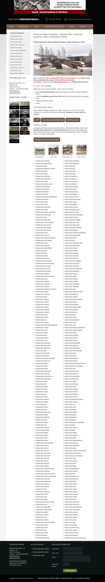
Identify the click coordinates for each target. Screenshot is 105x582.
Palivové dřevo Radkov (42, 414)
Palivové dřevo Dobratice (71, 217)
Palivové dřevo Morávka (42, 363)
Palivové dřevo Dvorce (42, 232)
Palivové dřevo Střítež (70, 463)
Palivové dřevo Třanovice (71, 491)
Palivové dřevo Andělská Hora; (44, 163)
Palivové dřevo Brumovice (42, 189)
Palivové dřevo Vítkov (41, 517)
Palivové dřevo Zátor (41, 530)
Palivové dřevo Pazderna (71, 396)
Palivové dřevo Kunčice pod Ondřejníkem (46, 325)
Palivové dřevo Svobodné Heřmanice (45, 473)
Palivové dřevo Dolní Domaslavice (45, 222)
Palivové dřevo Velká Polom (72, 504)
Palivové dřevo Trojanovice (43, 491)
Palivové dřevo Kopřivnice (17, 73)
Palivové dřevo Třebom (42, 494)
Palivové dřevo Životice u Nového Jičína (75, 537)
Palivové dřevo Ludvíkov (71, 340)
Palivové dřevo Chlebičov (42, 281)
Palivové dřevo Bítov (70, 173)
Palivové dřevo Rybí (70, 425)
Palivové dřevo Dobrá (41, 217)
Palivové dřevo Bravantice (71, 186)
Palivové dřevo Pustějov (71, 412)
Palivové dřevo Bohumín (16, 39)
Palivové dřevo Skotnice (71, 435)
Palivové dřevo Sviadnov (71, 471)
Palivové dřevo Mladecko (71, 358)
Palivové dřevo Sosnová (42, 448)
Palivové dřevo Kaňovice (42, 299)
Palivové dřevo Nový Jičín (17, 67)
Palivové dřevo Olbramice (71, 384)
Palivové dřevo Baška (41, 166)
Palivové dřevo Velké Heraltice (44, 509)
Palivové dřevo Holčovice (71, 258)
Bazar (72, 27)
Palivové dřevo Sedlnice (42, 435)
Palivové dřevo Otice (41, 394)
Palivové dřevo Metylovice (42, 353)
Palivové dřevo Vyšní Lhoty (72, 527)
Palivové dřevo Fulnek (70, 237)
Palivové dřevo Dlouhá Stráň (43, 214)
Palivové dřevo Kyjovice (42, 327)
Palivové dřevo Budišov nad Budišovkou (46, 196)
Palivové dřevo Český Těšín (17, 45)
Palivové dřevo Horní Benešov (44, 261)
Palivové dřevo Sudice (70, 466)
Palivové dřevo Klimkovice (71, 304)
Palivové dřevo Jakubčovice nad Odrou (46, 289)
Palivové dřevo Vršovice (42, 525)
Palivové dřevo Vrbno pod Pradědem (45, 522)
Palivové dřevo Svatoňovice (72, 468)
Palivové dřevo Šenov (70, 473)
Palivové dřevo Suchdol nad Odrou (45, 468)
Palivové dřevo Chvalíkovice (72, 284)
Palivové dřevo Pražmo (42, 407)
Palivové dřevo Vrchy (70, 522)
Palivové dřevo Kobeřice (42, 307)
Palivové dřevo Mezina (71, 353)
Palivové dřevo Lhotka (41, 330)
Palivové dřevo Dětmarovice (72, 209)
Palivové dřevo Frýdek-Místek (72, 235)
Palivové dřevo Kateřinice (42, 304)
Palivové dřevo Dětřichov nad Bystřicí (45, 212)
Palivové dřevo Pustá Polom (43, 412)
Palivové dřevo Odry (41, 384)
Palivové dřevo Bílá (70, 168)
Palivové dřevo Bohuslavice (43, 178)
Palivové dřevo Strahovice (42, 463)
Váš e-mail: (55, 553)
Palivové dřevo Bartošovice (72, 163)
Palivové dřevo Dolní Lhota (72, 222)
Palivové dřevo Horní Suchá (43, 268)
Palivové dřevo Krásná (42, 314)
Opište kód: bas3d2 (55, 565)
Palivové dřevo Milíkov (70, 355)
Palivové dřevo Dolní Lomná (43, 225)
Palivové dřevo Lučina (41, 340)
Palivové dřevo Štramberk (42, 484)
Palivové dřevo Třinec (16, 47)
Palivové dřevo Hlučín (16, 70)
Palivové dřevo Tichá (70, 486)
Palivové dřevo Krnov (15, 65)
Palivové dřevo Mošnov (42, 368)
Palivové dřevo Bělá (70, 166)
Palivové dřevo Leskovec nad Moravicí (75, 327)
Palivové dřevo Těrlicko (71, 484)
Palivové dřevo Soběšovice (72, 445)
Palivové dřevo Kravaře (42, 317)
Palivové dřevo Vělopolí (42, 512)
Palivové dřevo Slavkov (42, 440)
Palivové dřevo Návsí (70, 368)
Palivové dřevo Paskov (42, 396)
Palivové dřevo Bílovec (42, 173)
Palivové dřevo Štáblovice (71, 478)
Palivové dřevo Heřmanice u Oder (73, 243)
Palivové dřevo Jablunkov (42, 286)
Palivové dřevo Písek (41, 404)
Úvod (11, 27)
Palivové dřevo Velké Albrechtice (73, 507)
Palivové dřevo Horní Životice (43, 271)
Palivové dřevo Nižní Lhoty (72, 371)
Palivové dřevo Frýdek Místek (18, 50)
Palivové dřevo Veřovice (42, 514)
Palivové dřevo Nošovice (71, 373)
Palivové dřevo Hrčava (42, 278)
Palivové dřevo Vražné (71, 519)
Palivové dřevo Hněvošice (71, 253)
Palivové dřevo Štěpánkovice (43, 481)
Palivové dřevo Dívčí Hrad (71, 212)
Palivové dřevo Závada (71, 530)
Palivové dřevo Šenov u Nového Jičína (46, 476)
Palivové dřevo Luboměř (71, 337)
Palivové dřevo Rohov (41, 419)
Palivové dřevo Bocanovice (43, 176)
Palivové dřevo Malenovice (72, 345)
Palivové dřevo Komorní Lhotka (73, 307)
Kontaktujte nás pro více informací (47, 140)
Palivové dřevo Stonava (71, 460)
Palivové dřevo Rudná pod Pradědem (74, 422)
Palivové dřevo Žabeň (41, 535)
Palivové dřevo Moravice (71, 361)
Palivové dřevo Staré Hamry (43, 453)
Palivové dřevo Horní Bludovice (73, 261)
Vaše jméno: (55, 549)
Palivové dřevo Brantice (71, 184)
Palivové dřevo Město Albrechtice (73, 350)
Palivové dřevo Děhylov (42, 209)
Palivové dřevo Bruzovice (71, 191)
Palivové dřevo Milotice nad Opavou (45, 358)
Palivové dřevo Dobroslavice (43, 219)
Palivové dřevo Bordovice (71, 181)
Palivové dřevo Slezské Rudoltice (44, 443)
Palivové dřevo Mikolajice (42, 355)
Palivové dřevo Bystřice (42, 202)
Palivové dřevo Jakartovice (72, 286)
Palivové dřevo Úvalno (70, 499)
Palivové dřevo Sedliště (71, 432)
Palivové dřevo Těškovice (42, 486)
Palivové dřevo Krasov (70, 314)
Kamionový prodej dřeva (54, 27)
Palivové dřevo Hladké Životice (44, 248)
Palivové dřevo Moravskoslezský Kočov (75, 363)
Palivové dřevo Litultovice (71, 335)
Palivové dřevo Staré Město (43, 455)
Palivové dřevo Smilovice (42, 445)
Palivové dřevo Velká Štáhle (43, 507)
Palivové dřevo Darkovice (71, 207)
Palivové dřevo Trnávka (71, 489)
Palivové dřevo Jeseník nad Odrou (74, 291)
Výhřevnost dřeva (73, 120)
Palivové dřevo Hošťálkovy (43, 273)
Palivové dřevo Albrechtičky (72, 161)
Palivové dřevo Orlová (16, 62)
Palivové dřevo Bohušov (71, 178)
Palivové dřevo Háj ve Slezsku (44, 240)
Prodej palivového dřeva (40, 549)
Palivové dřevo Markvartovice (72, 348)
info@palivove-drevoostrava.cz (79, 19)
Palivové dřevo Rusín (41, 425)
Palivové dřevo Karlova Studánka (73, 299)
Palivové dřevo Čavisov (42, 204)
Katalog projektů (66, 578)
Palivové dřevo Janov (70, 289)
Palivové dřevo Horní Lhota (72, 263)
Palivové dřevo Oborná (71, 381)
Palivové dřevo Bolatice (42, 181)
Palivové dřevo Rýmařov (71, 427)
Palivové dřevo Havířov (16, 56)
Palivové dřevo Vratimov (42, 519)
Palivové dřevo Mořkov (42, 366)
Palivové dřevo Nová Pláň (42, 373)
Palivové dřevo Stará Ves (42, 450)
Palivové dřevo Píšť (70, 404)
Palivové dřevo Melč (41, 350)
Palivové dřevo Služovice (71, 443)
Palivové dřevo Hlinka (41, 250)
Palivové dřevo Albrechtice (43, 161)
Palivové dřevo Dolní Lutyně (72, 225)
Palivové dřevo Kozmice (71, 312)
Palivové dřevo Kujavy (70, 322)
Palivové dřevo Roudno (42, 422)
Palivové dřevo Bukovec (42, 199)
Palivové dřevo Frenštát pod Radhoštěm (75, 232)
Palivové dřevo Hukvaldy (71, 278)
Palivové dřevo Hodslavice (72, 255)
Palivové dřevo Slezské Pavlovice (73, 440)
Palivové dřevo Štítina (70, 481)
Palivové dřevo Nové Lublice (72, 376)
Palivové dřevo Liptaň (41, 335)
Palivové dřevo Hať (70, 240)
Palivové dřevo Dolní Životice (43, 230)
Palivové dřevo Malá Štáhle (43, 345)
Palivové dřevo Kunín (70, 325)
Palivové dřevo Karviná (16, 53)
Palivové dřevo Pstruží (70, 409)
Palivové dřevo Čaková (71, 202)
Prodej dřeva (54, 578)
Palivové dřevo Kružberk (42, 322)
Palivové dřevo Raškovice (42, 417)
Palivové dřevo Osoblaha (71, 389)
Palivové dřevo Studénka (42, 466)
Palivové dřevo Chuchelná (42, 284)
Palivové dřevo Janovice (42, 291)
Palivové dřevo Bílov (70, 171)
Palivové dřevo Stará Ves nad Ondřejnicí (75, 450)
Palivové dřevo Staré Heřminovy (73, 453)
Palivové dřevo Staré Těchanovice (74, 455)
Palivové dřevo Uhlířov (42, 499)
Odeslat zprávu (70, 570)
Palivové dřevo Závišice (42, 532)
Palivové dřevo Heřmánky (42, 245)
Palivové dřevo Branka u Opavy (44, 184)
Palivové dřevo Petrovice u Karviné (74, 399)
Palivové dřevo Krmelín (71, 317)
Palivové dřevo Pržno (70, 407)
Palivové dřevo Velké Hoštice (72, 509)
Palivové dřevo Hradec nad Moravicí (45, 276)
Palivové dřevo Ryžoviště (42, 430)
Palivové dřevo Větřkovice (71, 514)
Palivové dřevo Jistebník (71, 296)
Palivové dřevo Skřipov (42, 437)
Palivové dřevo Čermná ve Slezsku (74, 214)
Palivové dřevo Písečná (71, 402)
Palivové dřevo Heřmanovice (72, 245)
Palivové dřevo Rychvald (42, 427)
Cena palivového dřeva (40, 552)
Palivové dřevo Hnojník (42, 255)
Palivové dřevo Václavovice (72, 502)
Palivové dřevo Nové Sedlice (43, 378)
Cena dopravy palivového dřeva (52, 120)
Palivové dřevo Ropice (70, 419)
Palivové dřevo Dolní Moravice (44, 227)
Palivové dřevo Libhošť (42, 332)
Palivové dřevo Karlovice (42, 302)
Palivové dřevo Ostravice (71, 391)
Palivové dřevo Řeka (70, 430)
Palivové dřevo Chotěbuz (71, 281)
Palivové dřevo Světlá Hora (43, 471)
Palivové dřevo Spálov (70, 448)
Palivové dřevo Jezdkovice (43, 294)
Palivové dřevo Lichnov (71, 332)
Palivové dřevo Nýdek (41, 381)
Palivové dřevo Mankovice (42, 348)
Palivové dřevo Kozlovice (42, 312)
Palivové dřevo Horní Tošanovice (73, 268)
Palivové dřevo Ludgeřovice (43, 343)
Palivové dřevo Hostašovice (72, 271)
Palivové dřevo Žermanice (42, 537)
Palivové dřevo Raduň (70, 414)
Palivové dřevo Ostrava (16, 59)
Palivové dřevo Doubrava (71, 230)
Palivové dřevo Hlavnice (71, 248)
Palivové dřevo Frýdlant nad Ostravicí (45, 237)
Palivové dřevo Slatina (70, 437)
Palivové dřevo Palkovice (71, 394)
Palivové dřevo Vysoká (42, 527)
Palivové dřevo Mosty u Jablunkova (74, 366)
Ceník (37, 27)
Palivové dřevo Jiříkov (41, 296)
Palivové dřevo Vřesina (71, 525)
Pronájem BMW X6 (43, 578)
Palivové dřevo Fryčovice (42, 235)
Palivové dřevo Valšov (41, 504)
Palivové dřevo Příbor (41, 409)
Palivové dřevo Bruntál (16, 36)
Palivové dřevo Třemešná (71, 494)
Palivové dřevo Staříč (70, 458)
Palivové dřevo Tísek (41, 489)
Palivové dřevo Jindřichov (71, 294)
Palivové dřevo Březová (42, 194)
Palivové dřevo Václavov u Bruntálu (45, 502)
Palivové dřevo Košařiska (71, 309)
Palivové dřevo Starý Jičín (42, 458)
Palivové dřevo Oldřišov (42, 386)
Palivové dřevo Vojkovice (71, 517)
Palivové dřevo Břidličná (71, 194)
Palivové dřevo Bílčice (41, 171)
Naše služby (23, 27)
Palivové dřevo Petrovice (42, 399)
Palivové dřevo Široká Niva (43, 478)
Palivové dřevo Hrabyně (71, 273)
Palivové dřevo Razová (71, 417)
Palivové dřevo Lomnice (42, 337)
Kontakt (83, 27)
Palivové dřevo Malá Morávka (72, 343)
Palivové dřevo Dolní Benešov (72, 219)
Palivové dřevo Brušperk (42, 191)
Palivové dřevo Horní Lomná (43, 266)
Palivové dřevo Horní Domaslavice (45, 263)
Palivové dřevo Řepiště (42, 432)
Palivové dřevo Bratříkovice (43, 186)
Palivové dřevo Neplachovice (43, 371)
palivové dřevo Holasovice (42, 258)
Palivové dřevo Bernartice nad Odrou (45, 168)
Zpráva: (54, 557)
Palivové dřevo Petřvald (42, 402)
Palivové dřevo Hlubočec (71, 250)
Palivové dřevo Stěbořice (42, 460)
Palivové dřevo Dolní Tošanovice (73, 227)
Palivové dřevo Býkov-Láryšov (73, 199)
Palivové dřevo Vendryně (71, 512)
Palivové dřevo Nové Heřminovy (44, 376)
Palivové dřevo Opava (16, 42)
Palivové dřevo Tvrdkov (71, 496)
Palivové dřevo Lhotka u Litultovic (73, 330)
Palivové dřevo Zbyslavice (71, 532)
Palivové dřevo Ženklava (71, 535)
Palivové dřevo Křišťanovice (72, 319)
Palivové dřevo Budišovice (71, 196)
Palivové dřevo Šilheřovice (72, 476)
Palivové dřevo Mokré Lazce (43, 361)
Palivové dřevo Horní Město (72, 266)
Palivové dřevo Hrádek (71, 276)
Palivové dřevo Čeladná (71, 204)
